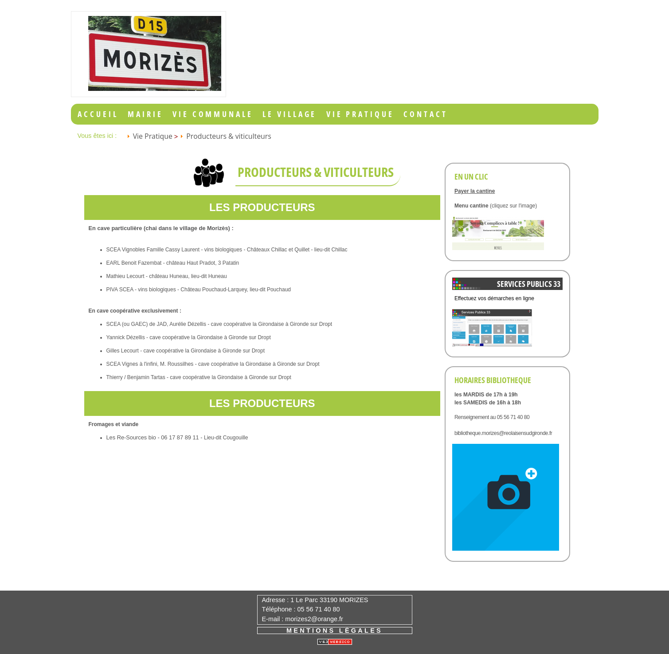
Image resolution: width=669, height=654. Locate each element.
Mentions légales (334, 630)
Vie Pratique (360, 114)
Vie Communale (212, 114)
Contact (425, 114)
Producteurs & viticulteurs (228, 136)
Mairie (145, 114)
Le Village (289, 114)
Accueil (98, 114)
